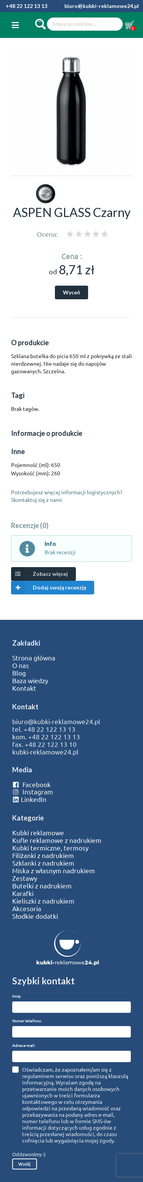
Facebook (31, 784)
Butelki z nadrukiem (42, 886)
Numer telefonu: (27, 1020)
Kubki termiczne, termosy (50, 848)
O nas (20, 665)
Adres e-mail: (23, 1045)
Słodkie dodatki (35, 916)
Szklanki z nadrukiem (43, 863)
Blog (19, 673)
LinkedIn (29, 799)
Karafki (23, 893)
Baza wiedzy (30, 680)
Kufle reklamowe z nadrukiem (56, 840)
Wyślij (24, 1164)
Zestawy (24, 878)
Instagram (32, 791)
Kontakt (24, 688)
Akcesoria (26, 908)
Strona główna (33, 658)
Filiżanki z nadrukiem (43, 855)
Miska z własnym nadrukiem (53, 870)
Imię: (16, 996)
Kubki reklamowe (38, 832)
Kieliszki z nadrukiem (43, 901)
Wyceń (71, 292)
